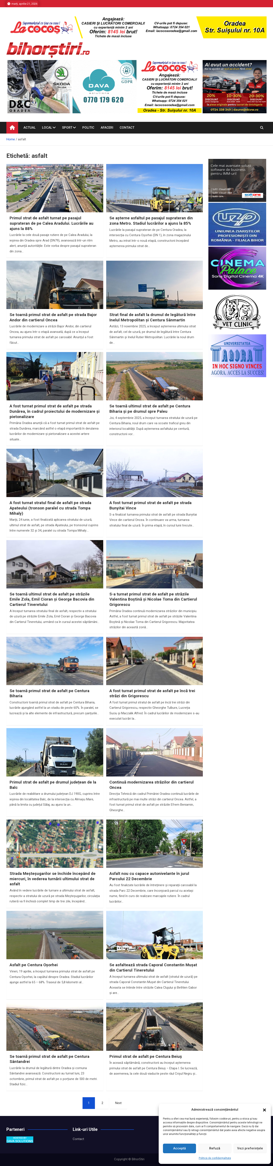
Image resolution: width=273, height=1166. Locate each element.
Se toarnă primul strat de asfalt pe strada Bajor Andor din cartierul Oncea (53, 317)
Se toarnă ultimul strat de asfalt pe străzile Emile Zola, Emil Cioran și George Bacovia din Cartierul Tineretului (52, 599)
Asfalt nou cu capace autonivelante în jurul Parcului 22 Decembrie (149, 876)
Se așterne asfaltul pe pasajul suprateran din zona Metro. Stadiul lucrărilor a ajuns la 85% (151, 221)
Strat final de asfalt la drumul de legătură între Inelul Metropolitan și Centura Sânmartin (152, 317)
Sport (67, 127)
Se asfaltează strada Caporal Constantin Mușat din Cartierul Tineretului (153, 967)
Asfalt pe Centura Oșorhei (34, 964)
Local (47, 127)
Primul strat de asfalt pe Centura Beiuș (145, 1056)
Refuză (214, 1148)
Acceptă (179, 1148)
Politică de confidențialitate (215, 1158)
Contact (127, 127)
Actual (29, 127)
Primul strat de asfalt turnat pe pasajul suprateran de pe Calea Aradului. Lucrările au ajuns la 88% (51, 223)
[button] (264, 1110)
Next (118, 1103)
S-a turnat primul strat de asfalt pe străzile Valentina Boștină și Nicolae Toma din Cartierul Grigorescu (153, 599)
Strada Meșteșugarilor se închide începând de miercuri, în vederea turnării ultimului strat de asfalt (53, 878)
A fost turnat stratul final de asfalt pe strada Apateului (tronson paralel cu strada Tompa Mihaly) (50, 508)
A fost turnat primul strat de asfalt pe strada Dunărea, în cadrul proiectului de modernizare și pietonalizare (55, 411)
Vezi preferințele (250, 1148)
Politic (88, 127)
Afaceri (107, 127)
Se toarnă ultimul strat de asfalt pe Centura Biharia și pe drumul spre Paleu (149, 409)
